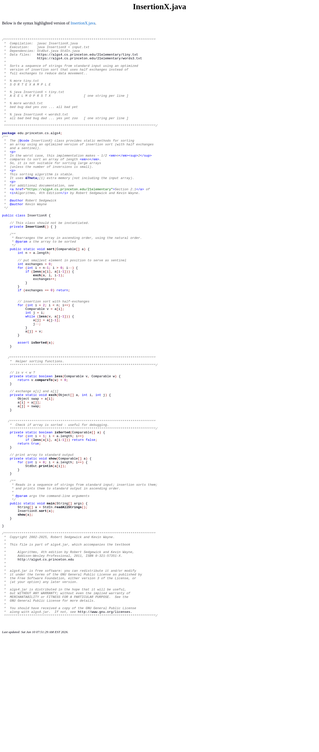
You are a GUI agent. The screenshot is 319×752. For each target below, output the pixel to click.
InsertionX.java (83, 23)
